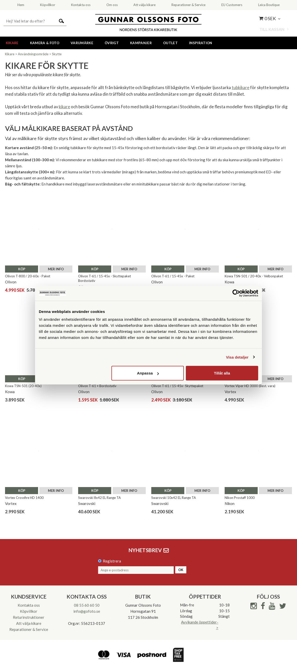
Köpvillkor (28, 611)
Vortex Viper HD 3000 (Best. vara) (250, 386)
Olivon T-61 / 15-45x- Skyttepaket (177, 386)
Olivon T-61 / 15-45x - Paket (172, 276)
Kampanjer (141, 43)
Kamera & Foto (44, 43)
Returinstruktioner (28, 617)
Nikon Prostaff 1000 (240, 498)
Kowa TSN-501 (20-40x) (23, 386)
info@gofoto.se (86, 611)
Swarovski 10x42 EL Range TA (173, 498)
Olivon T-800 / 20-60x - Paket (27, 276)
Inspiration (200, 43)
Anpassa (148, 373)
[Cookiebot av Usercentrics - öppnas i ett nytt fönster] (236, 293)
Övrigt (112, 43)
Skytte (57, 54)
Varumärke (82, 43)
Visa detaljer (237, 357)
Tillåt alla (222, 373)
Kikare (12, 43)
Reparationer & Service (28, 629)
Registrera (112, 561)
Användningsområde (33, 54)
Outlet (170, 43)
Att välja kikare (28, 623)
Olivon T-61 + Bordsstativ (97, 386)
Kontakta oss (29, 605)
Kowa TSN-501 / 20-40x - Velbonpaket (254, 276)
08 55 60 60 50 (87, 605)
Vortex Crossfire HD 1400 (24, 498)
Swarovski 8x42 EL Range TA (99, 498)
